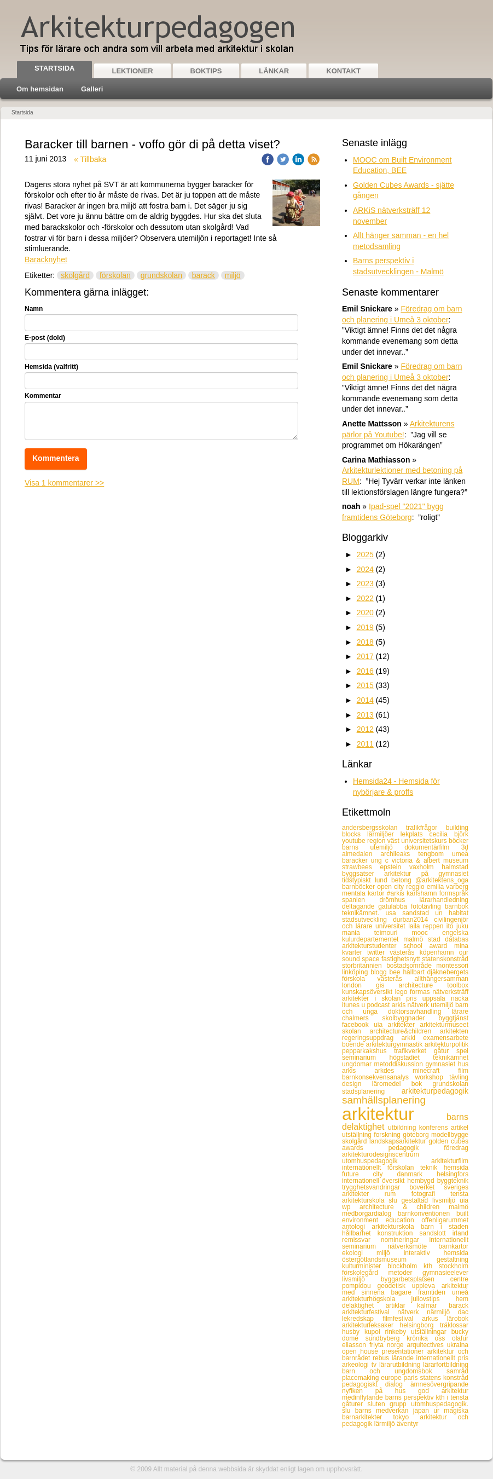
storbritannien (364, 965)
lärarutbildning (401, 1364)
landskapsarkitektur (398, 1141)
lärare (459, 1011)
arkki (413, 1038)
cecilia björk (449, 834)
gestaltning (452, 1259)
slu (394, 1200)
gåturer (355, 1404)
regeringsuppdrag (372, 1038)
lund (383, 880)
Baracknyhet (46, 259)
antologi (357, 1226)
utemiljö (443, 1005)
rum (398, 1194)
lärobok (457, 1318)
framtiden (435, 1292)
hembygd (422, 1181)
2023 (365, 583)
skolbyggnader (410, 1018)
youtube (354, 841)
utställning (358, 1135)
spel (462, 1051)
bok (422, 1084)
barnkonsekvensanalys (378, 1077)
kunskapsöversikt (368, 992)
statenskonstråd (445, 959)
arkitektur (394, 1114)
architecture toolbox (433, 985)
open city (391, 887)
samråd (457, 1371)
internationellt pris (442, 1358)
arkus (434, 1318)
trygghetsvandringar (375, 1187)
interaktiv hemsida (436, 1253)
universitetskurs (425, 841)
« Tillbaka (90, 159)
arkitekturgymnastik (395, 1044)
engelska (455, 933)
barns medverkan (384, 1410)
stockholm (453, 1266)
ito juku (457, 926)
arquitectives (426, 1345)
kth (431, 1266)
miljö (233, 275)
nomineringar (405, 1240)
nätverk (412, 1312)
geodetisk (395, 1286)
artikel (459, 1127)
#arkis (397, 893)
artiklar (401, 1305)
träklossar (454, 1325)
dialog (397, 1384)
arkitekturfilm (449, 1161)
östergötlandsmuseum (389, 1259)
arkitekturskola (396, 1226)
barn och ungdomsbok (394, 1371)
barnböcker (359, 887)
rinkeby (398, 1332)
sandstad (418, 913)
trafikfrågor (426, 827)
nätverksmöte (412, 1246)
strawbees (361, 867)
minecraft (435, 1070)
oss (443, 1338)
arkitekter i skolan (374, 998)
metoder (405, 1272)
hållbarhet (360, 1233)
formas (421, 992)
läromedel (391, 1084)
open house (361, 1351)
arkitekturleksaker (370, 1325)
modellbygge (449, 1135)
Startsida (54, 68)
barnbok (456, 906)
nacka (459, 998)
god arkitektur (443, 1391)
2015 (365, 685)
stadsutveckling (367, 919)
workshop (432, 1077)
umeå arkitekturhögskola (405, 1296)
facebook (358, 1025)
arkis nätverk (411, 1005)
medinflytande (363, 1397)
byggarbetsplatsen (415, 1279)
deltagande (360, 906)
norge (397, 1345)
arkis (358, 1070)
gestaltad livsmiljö (430, 1200)
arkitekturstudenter (372, 946)
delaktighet (364, 1305)
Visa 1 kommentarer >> (64, 482)
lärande (404, 1358)
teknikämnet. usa (372, 913)
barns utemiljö (373, 847)
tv (375, 1364)
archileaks (399, 854)
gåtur (445, 1051)
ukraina (457, 1345)
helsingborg (419, 1325)
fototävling (428, 906)
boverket (426, 1187)
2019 (365, 627)
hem (462, 1299)
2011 (365, 744)
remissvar (361, 1240)
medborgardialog (370, 1213)
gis (387, 985)
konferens (435, 1127)
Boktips (206, 71)
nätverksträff (450, 992)
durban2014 (413, 919)
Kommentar (43, 396)
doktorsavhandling (419, 1011)
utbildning (403, 1127)
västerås (405, 952)
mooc (427, 933)
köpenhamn (439, 952)
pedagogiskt (363, 1384)
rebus (382, 1358)
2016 (365, 671)
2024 (365, 569)
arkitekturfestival (369, 1312)
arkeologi (357, 1364)
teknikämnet (450, 1057)
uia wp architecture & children (405, 1204)
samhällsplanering (384, 1100)
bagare (404, 1292)
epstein (394, 867)
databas (456, 939)
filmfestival (402, 1318)
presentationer (404, 1351)
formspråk (453, 893)
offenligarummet (444, 1220)
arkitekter (404, 1025)
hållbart (415, 972)
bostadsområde (411, 965)
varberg (457, 887)
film (463, 1070)
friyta (378, 1345)
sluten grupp (389, 1404)
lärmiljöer (384, 834)
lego (402, 992)
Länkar (274, 71)
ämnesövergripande (439, 1384)
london (359, 985)
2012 (365, 729)
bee (396, 972)
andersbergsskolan (374, 827)
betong (403, 880)
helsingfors (452, 1174)
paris (412, 1378)
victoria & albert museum (430, 860)
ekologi (359, 1253)
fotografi (431, 1194)
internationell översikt (374, 1181)
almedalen (361, 854)
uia (380, 1025)
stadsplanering (372, 1091)
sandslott (436, 1233)
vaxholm (425, 867)
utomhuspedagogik (386, 1161)
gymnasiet (441, 1064)
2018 (365, 642)
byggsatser (363, 873)
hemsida (456, 1167)
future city (369, 1174)
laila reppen (427, 926)
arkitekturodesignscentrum (380, 1154)
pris (414, 998)
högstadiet (411, 1057)
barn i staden (444, 1226)
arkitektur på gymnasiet (426, 873)
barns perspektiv (410, 1397)
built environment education (405, 1217)
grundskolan (161, 275)
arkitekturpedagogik (435, 1091)
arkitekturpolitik (446, 1044)
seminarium (365, 1057)
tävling (458, 1077)
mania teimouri (377, 933)
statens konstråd (444, 1378)
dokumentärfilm (432, 847)
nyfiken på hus (380, 1391)
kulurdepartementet (372, 939)
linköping (356, 972)
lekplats (415, 834)
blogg (379, 972)
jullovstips (433, 1299)
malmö (458, 1207)
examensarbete (445, 1038)
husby (353, 1332)
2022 (365, 598)
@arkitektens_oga (441, 880)
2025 (365, 554)
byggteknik (452, 1181)
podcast (379, 1005)
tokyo (406, 1417)
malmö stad (424, 939)
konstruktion (399, 1233)
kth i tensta (452, 1397)
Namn (34, 309)
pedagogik (416, 1148)
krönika (420, 1338)
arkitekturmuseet (444, 1025)
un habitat (451, 913)
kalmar (433, 1305)
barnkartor (453, 1246)
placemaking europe (373, 1378)
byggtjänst (453, 1018)
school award (428, 946)
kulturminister (364, 1266)
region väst (384, 841)
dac (463, 1312)
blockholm (405, 1266)
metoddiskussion (400, 1064)
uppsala (436, 998)
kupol (374, 1332)
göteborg (417, 1135)
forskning (388, 1135)
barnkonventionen (427, 1213)
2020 (365, 612)
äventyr (407, 1424)
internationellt (364, 1167)
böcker (458, 841)
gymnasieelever (445, 1272)
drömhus (399, 900)
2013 (365, 714)
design (357, 1084)
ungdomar (358, 1064)
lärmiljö (385, 1424)
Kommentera (55, 458)
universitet (391, 926)
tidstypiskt (358, 880)
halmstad (455, 867)
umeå (460, 854)
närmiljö (442, 1312)
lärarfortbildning (445, 1364)
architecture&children (404, 1031)
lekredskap (362, 1318)
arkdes (393, 1070)
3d (464, 847)
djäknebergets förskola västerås (405, 975)
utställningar (431, 1332)
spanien (360, 900)
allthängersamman (441, 979)
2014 (365, 700)
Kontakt (343, 71)
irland (460, 1233)
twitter (378, 952)
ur (438, 1410)
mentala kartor (364, 893)
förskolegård (365, 1272)
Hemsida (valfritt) (51, 367)
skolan (355, 1031)
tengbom (435, 854)
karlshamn (423, 893)
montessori (452, 965)
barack (203, 275)
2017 (365, 656)
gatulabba (394, 906)
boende (354, 1044)
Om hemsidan (39, 89)
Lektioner (132, 71)
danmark (417, 1174)
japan (423, 1410)
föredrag (456, 1148)
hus (463, 1064)
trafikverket (414, 1051)
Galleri (92, 89)
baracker (356, 860)
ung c (381, 860)
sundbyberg (386, 1338)
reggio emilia (426, 887)
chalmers (362, 1018)
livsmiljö (361, 1279)
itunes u (354, 1005)
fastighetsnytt (401, 959)
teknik (432, 1167)
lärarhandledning (444, 900)
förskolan (115, 275)
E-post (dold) (45, 338)
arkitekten (454, 1031)
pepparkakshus (368, 1051)
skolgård (75, 275)
